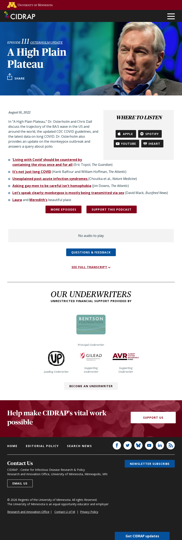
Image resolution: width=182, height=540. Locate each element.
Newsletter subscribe (150, 464)
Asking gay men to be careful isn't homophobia (51, 185)
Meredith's (38, 200)
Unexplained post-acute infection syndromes (50, 178)
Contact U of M (64, 512)
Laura (17, 200)
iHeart (154, 144)
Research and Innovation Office (28, 512)
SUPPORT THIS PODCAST (112, 209)
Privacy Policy (89, 512)
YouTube (128, 144)
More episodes (63, 209)
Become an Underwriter (91, 386)
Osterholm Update (46, 43)
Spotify (152, 134)
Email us (20, 483)
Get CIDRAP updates (142, 536)
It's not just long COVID (31, 171)
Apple (128, 134)
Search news (79, 446)
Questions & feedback (91, 252)
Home (12, 446)
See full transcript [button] (89, 267)
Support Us (153, 417)
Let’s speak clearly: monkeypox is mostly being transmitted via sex (68, 192)
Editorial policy (42, 446)
